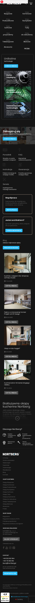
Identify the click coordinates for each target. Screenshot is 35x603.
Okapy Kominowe (8, 485)
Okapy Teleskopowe (9, 501)
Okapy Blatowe (8, 504)
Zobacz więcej (11, 66)
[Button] (17, 418)
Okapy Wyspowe (8, 482)
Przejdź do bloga (11, 248)
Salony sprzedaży (11, 539)
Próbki (5, 509)
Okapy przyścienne (9, 497)
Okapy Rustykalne (8, 489)
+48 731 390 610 (8, 561)
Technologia (7, 467)
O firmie (5, 458)
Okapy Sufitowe (8, 492)
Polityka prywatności (9, 521)
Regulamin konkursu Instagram (13, 524)
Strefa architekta (14, 230)
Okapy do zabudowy (9, 499)
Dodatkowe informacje (19, 597)
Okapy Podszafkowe (9, 487)
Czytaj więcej (11, 286)
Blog (4, 472)
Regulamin (6, 516)
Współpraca (12, 210)
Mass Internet (13, 588)
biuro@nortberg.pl (9, 563)
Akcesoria (6, 506)
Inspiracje (6, 465)
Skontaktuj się (10, 573)
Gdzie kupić (6, 463)
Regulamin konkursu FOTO (11, 519)
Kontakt (5, 475)
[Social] (3, 548)
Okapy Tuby (6, 494)
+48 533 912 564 (8, 558)
